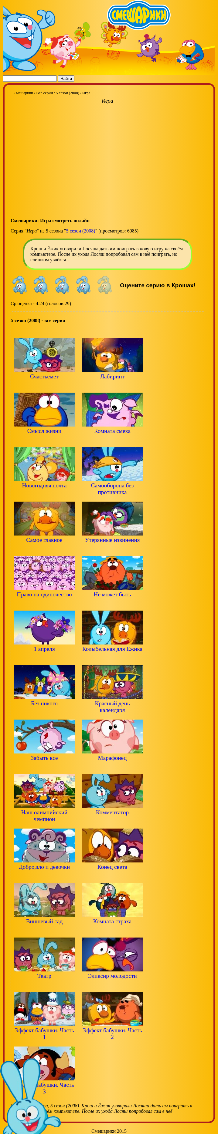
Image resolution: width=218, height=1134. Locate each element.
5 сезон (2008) (80, 230)
